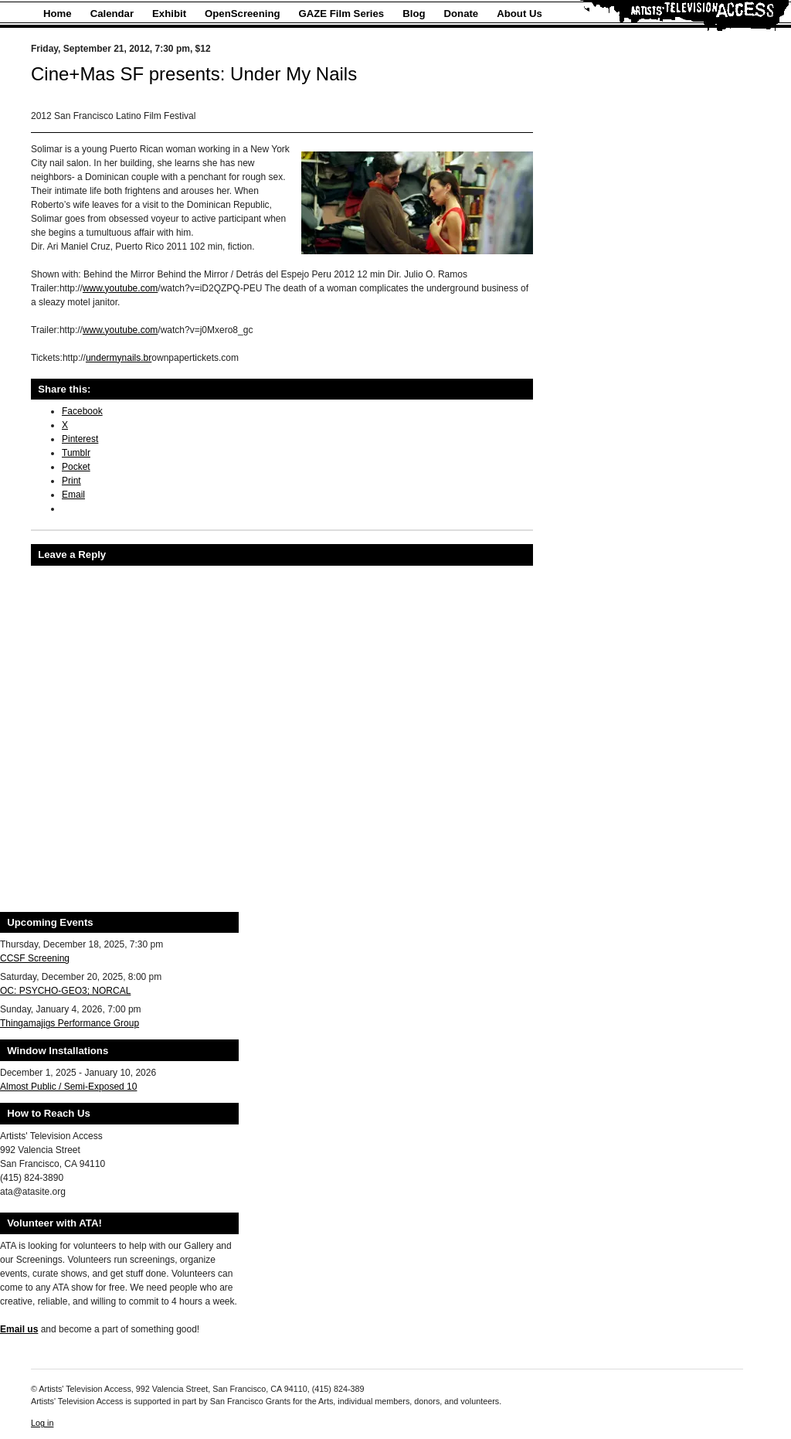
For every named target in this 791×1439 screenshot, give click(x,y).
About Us (519, 13)
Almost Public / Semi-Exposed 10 (68, 1086)
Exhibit (169, 13)
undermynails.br (118, 357)
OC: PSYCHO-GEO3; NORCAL (65, 990)
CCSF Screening (35, 958)
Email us (19, 1329)
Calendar (112, 13)
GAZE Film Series (342, 13)
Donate (461, 13)
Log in (42, 1422)
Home (57, 13)
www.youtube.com (120, 288)
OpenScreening (242, 13)
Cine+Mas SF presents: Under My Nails (194, 73)
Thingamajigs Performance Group (69, 1023)
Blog (413, 13)
